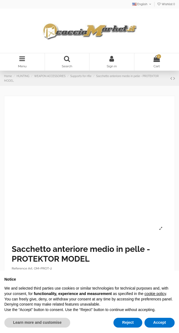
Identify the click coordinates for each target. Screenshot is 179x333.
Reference (19, 268)
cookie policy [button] (155, 293)
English (142, 4)
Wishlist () (166, 4)
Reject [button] (128, 322)
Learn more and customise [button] (37, 322)
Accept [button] (159, 322)
